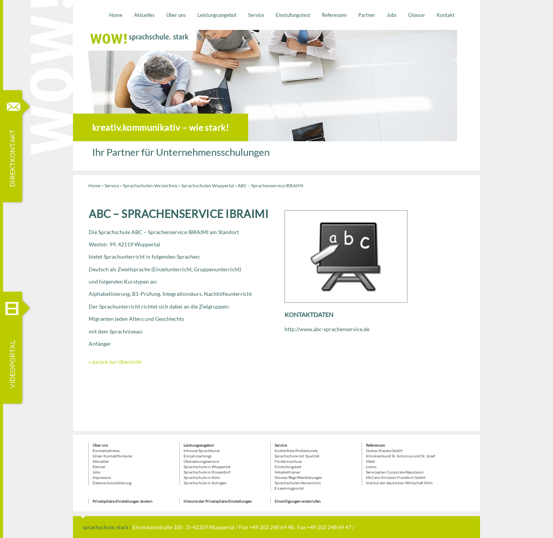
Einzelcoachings (198, 456)
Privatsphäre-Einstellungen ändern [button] (122, 501)
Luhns (371, 466)
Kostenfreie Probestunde (296, 450)
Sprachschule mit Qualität (297, 456)
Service (256, 15)
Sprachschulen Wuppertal (207, 185)
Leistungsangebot (217, 15)
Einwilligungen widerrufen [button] (298, 501)
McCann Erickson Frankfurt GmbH (396, 477)
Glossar (416, 15)
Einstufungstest (293, 15)
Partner (366, 15)
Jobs (392, 15)
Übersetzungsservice (201, 461)
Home (116, 15)
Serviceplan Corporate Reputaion (395, 472)
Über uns (176, 15)
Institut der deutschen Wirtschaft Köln (399, 482)
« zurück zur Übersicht (114, 361)
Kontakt (446, 15)
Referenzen (334, 15)
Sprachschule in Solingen (205, 482)
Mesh (370, 461)
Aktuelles (144, 15)
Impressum (102, 477)
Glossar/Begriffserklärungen (298, 477)
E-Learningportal (289, 488)
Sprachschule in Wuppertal (207, 466)
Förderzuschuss (288, 461)
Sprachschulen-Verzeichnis (150, 185)
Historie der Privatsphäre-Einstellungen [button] (218, 501)
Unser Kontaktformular (112, 456)
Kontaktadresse (106, 450)
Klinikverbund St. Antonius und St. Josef (400, 456)
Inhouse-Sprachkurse (202, 450)
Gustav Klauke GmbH (384, 450)
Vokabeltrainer (287, 472)
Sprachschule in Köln (202, 477)
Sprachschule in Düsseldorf (207, 472)
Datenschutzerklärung (112, 482)
